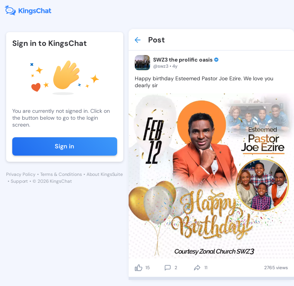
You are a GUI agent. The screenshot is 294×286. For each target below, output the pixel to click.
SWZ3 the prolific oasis (182, 59)
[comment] (168, 267)
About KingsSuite (105, 174)
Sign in (64, 146)
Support (19, 181)
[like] (138, 267)
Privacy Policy (21, 174)
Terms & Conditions (61, 174)
